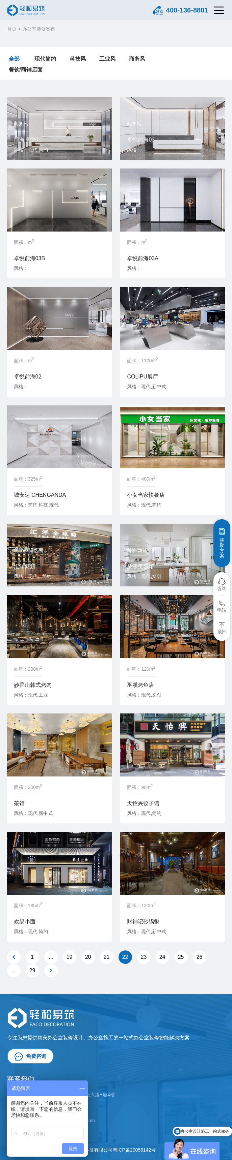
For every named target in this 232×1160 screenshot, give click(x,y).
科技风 (78, 59)
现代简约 (45, 59)
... (51, 957)
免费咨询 (30, 1056)
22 (125, 957)
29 (32, 970)
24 (162, 957)
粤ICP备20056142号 (134, 1150)
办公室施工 (100, 1037)
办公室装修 (146, 1037)
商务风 (137, 59)
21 (107, 957)
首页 (12, 29)
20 (88, 957)
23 (144, 957)
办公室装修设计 (65, 1037)
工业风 (107, 59)
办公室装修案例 (38, 29)
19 (70, 957)
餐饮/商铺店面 (26, 69)
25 (181, 957)
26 (200, 957)
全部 (14, 59)
